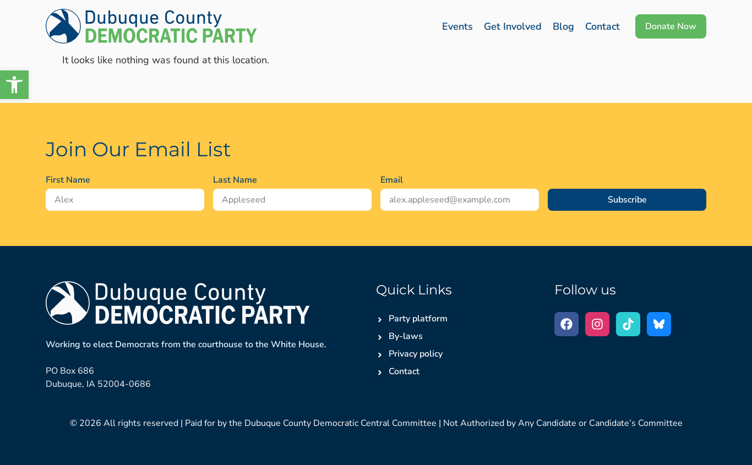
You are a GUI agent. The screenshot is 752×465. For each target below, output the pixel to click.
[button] (14, 84)
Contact (602, 26)
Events (457, 26)
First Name (68, 180)
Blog (563, 26)
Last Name (235, 180)
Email (391, 180)
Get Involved (513, 26)
